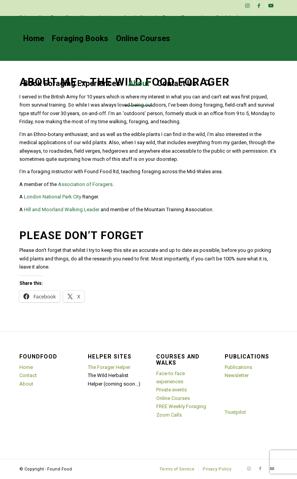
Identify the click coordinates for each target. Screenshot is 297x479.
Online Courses (173, 398)
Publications (238, 367)
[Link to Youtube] (272, 6)
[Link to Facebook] (260, 6)
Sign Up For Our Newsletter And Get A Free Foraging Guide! (129, 17)
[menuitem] (129, 17)
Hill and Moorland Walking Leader (61, 209)
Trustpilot (235, 412)
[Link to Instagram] (248, 6)
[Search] (207, 83)
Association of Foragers (85, 184)
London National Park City (52, 197)
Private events (171, 390)
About (26, 384)
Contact (28, 375)
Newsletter (237, 375)
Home (26, 367)
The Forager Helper (109, 367)
